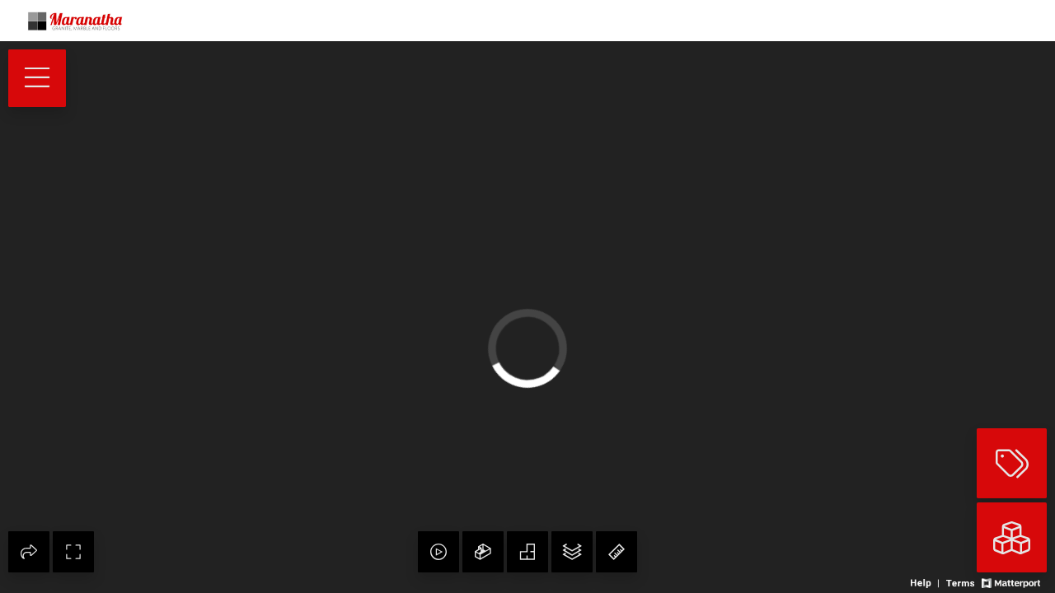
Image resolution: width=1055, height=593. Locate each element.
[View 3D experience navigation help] (926, 582)
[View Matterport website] (1011, 582)
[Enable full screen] (73, 551)
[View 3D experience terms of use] (961, 582)
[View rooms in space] (1012, 537)
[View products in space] (37, 78)
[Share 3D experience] (28, 551)
